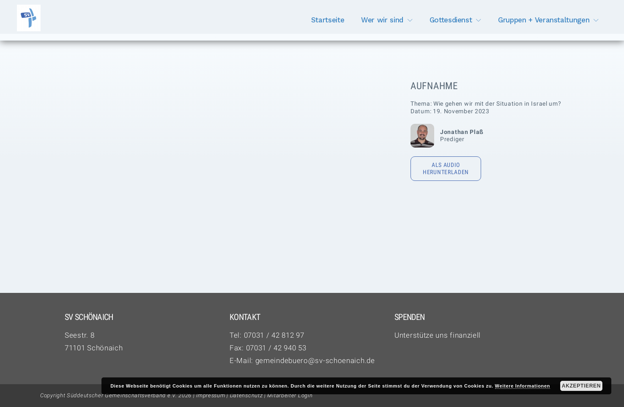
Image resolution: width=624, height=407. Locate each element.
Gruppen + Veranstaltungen (543, 20)
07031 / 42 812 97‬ (274, 335)
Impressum (210, 395)
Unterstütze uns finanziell (437, 335)
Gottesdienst (451, 20)
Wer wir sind (382, 20)
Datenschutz (246, 395)
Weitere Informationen (522, 385)
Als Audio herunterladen (446, 168)
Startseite (328, 20)
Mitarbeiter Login (289, 395)
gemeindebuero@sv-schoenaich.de (315, 360)
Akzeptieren (581, 386)
